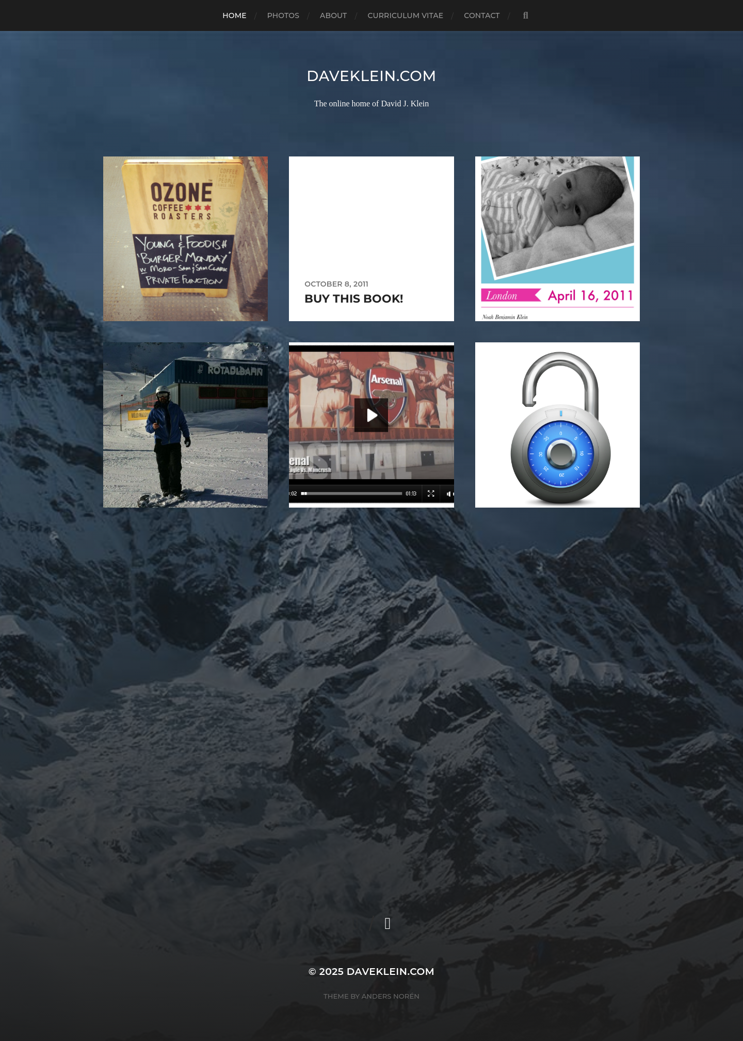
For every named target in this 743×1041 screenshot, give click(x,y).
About (333, 15)
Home (234, 15)
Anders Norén (390, 996)
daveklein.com (371, 76)
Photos (283, 15)
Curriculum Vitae (405, 15)
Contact (481, 15)
